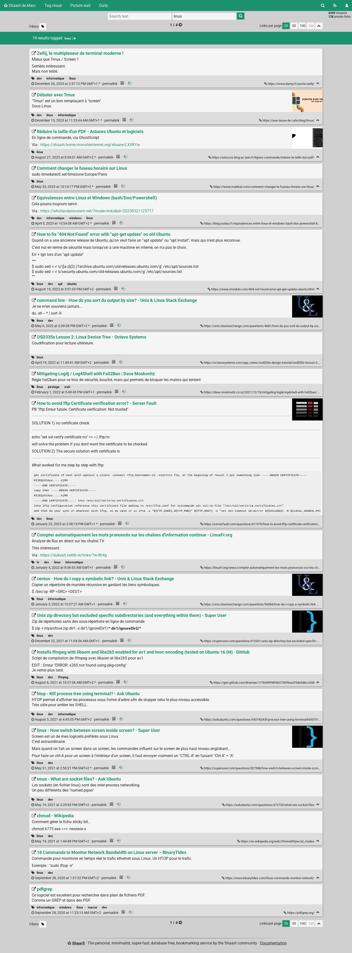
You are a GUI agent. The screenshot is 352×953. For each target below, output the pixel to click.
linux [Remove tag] (70, 38)
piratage (53, 387)
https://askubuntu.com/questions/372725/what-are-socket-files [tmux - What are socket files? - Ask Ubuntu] (268, 806)
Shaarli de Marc (20, 5)
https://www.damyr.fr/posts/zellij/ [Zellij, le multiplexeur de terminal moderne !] (289, 84)
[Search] (323, 5)
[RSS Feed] (335, 5)
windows (75, 218)
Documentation (273, 944)
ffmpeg (63, 679)
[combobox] (204, 16)
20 (286, 26)
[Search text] (139, 16)
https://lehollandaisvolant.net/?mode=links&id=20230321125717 (97, 211)
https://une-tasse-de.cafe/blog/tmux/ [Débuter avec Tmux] (287, 120)
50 (294, 26)
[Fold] (318, 83)
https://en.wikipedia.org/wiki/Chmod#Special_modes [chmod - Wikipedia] (276, 843)
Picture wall (80, 5)
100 (303, 26)
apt (60, 284)
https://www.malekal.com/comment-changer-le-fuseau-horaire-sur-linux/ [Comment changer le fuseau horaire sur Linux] (262, 187)
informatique (55, 78)
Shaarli (78, 944)
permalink (74, 84)
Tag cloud (53, 5)
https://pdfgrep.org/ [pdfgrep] (299, 914)
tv (38, 564)
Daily (103, 5)
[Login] (346, 5)
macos (92, 909)
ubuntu (72, 284)
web (67, 387)
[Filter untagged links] (42, 26)
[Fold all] (319, 26)
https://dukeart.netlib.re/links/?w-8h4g (73, 556)
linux (72, 78)
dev (39, 78)
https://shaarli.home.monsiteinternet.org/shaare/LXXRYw (90, 144)
